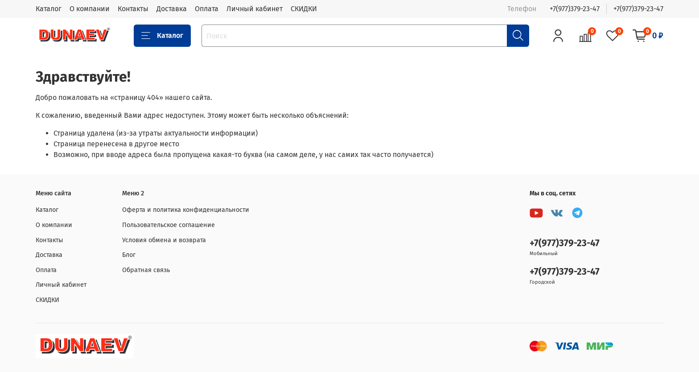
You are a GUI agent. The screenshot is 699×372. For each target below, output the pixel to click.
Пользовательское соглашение (168, 225)
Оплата (206, 8)
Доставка (171, 8)
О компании (90, 8)
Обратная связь (146, 270)
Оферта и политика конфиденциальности (185, 210)
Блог (129, 255)
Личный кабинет (254, 8)
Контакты (133, 8)
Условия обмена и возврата (164, 240)
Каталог (49, 8)
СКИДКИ (304, 8)
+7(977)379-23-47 (575, 8)
